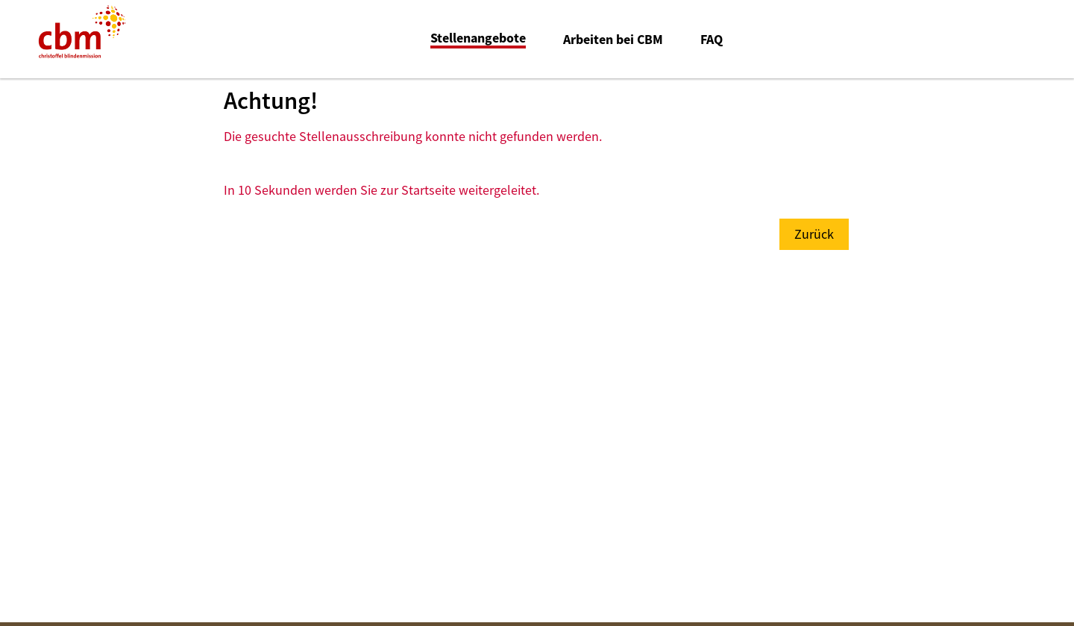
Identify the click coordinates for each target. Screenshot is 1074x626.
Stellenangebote (478, 38)
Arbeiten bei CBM (613, 39)
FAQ (711, 39)
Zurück (814, 233)
